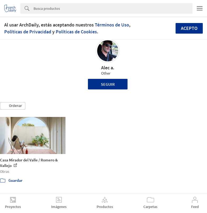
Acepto (189, 28)
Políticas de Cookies (76, 32)
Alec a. (107, 68)
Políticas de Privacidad (27, 32)
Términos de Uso (112, 25)
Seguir (108, 84)
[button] (12, 106)
